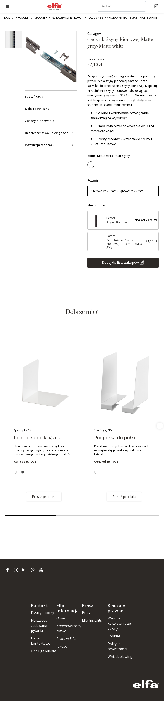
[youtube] (41, 569)
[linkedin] (25, 569)
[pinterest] (33, 569)
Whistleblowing (120, 656)
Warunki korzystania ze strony (119, 623)
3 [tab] (133, 515)
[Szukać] (122, 6)
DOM (7, 17)
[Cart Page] (157, 6)
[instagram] (17, 569)
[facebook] (8, 569)
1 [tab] (30, 515)
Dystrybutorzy (42, 612)
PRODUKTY (23, 17)
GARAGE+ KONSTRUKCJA (67, 17)
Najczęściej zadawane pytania (39, 625)
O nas (61, 618)
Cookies (114, 636)
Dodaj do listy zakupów (120, 262)
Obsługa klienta (43, 651)
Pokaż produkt (44, 496)
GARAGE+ (41, 17)
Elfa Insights (92, 620)
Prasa (86, 612)
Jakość (61, 646)
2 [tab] (81, 515)
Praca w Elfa (66, 638)
